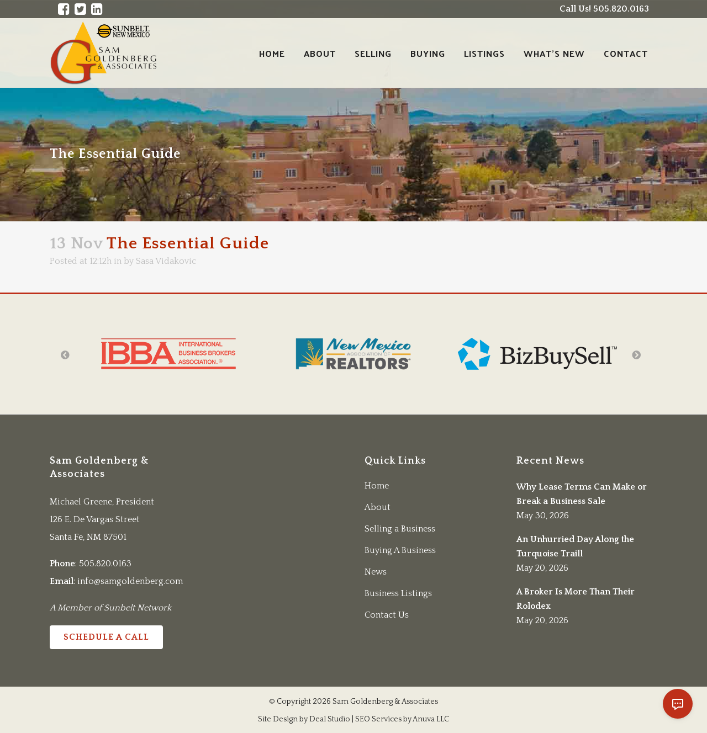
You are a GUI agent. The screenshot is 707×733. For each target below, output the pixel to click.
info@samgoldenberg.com (130, 581)
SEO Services (378, 719)
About (378, 507)
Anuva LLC (431, 719)
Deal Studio (329, 719)
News (376, 572)
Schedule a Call (106, 637)
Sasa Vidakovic (166, 261)
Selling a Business (400, 529)
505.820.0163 (105, 564)
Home (377, 486)
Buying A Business (400, 550)
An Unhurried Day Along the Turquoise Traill (575, 546)
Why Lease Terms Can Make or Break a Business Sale (581, 494)
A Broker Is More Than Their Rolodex (575, 599)
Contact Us (387, 615)
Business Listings (398, 593)
